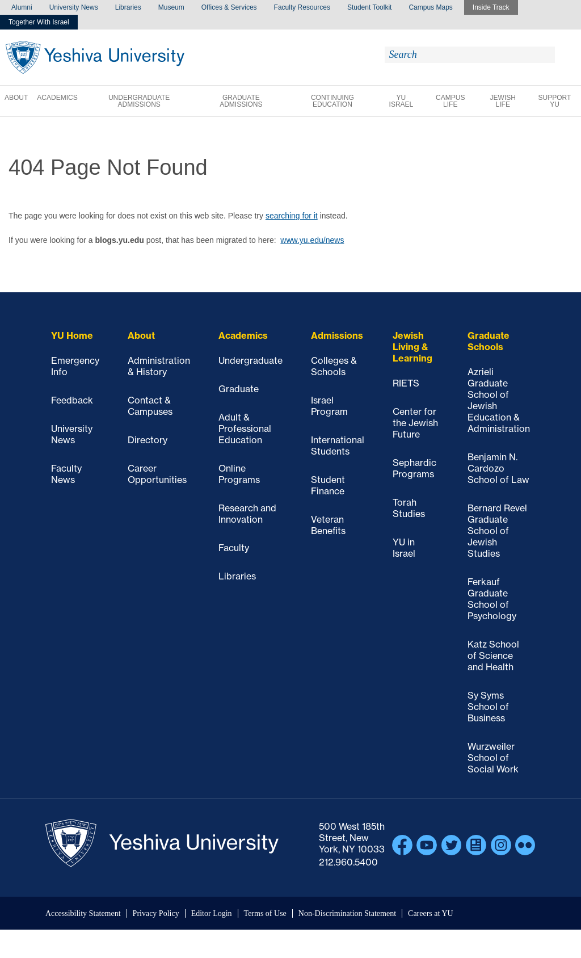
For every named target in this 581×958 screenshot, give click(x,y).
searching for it (292, 215)
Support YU (554, 101)
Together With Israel (39, 22)
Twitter (451, 845)
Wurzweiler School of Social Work (493, 758)
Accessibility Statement (83, 913)
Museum (171, 7)
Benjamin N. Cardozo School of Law (498, 468)
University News (73, 7)
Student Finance (328, 485)
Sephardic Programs (414, 468)
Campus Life (450, 101)
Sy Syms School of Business (488, 707)
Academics (57, 98)
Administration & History (159, 366)
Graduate (238, 388)
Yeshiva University (95, 57)
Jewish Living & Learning (412, 347)
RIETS (406, 383)
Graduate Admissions (241, 101)
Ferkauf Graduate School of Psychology (492, 598)
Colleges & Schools (334, 366)
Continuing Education (332, 101)
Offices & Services (229, 7)
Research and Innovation (247, 513)
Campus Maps (430, 7)
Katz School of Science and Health (493, 655)
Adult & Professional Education (244, 428)
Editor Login (211, 913)
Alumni (21, 7)
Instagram (501, 845)
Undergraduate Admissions (139, 101)
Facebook (402, 845)
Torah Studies (409, 508)
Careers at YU (430, 913)
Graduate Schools (489, 341)
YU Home (72, 335)
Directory (147, 440)
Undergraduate (250, 360)
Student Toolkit (369, 7)
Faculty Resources (302, 7)
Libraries (128, 7)
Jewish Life (503, 101)
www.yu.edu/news (312, 240)
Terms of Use (265, 913)
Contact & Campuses (150, 405)
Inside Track (491, 7)
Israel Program (329, 405)
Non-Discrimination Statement (347, 913)
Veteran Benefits (328, 525)
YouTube (426, 845)
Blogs (476, 845)
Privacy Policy (156, 913)
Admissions (337, 335)
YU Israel (401, 101)
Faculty (233, 547)
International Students (337, 445)
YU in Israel (404, 547)
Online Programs (239, 474)
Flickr (525, 845)
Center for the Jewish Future (415, 423)
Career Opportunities (157, 474)
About (16, 98)
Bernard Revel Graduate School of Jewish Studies (497, 530)
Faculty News (66, 474)
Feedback (72, 400)
